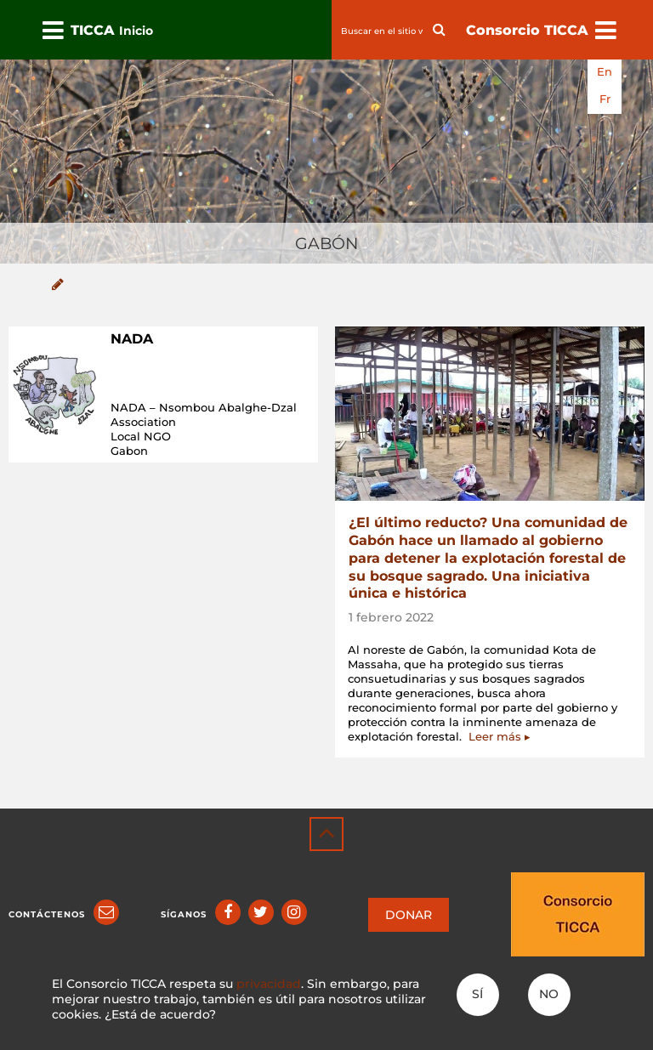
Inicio (136, 30)
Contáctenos (47, 914)
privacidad (268, 983)
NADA (132, 339)
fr (604, 99)
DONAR (408, 914)
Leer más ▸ (499, 736)
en (604, 71)
